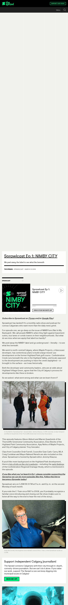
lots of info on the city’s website (23, 464)
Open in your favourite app (43, 310)
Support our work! (58, 3)
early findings (58, 464)
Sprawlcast (18, 269)
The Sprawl (8, 269)
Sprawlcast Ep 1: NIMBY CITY (41, 291)
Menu (58, 10)
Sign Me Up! (11, 579)
